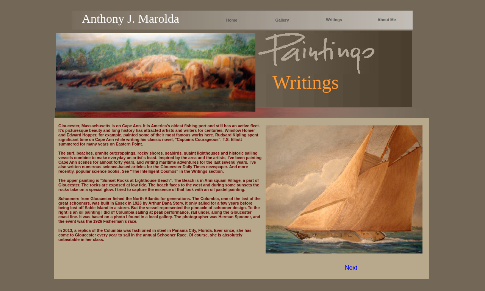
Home (232, 20)
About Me (386, 19)
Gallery (282, 20)
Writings (334, 19)
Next (351, 267)
